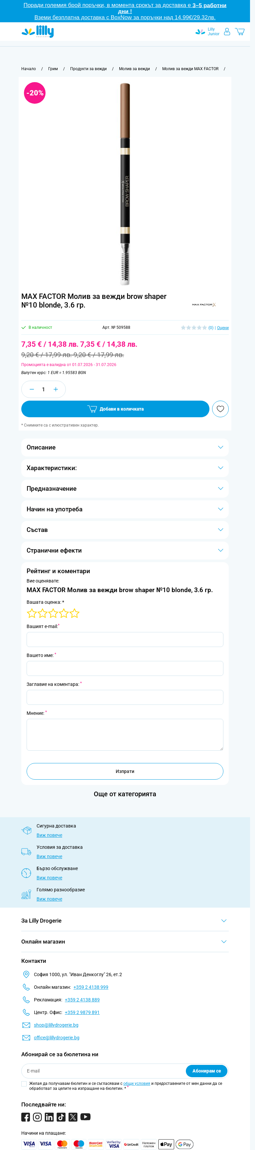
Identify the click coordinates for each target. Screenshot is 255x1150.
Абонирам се (206, 1071)
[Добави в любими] (220, 409)
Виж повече (49, 835)
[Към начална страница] (28, 68)
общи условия (136, 1083)
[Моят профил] (227, 32)
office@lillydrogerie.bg (56, 1037)
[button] (204, 305)
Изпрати (125, 771)
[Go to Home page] (37, 31)
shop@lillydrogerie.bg (56, 1025)
